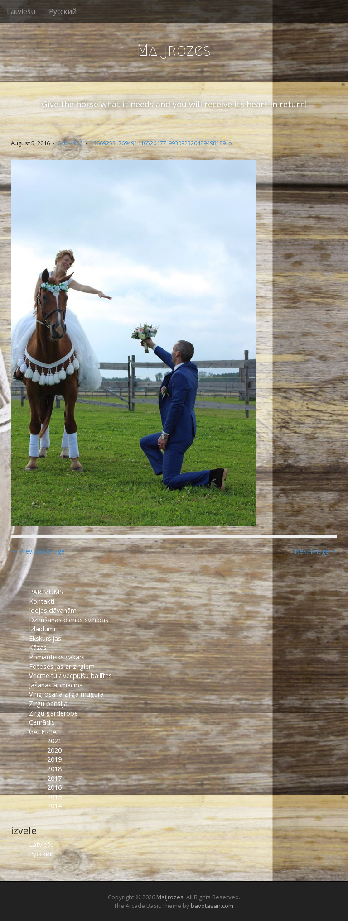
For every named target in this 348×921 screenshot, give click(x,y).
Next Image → (316, 551)
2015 (54, 796)
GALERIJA (43, 731)
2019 (54, 759)
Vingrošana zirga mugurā (66, 694)
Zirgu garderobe (53, 713)
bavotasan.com (212, 906)
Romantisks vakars (57, 657)
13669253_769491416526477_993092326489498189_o (161, 143)
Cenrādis (42, 722)
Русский (63, 11)
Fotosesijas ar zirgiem (62, 666)
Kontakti (42, 601)
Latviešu (21, 11)
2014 (54, 806)
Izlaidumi (42, 629)
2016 (54, 787)
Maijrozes (174, 50)
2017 (54, 778)
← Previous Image (38, 551)
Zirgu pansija (48, 703)
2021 (54, 740)
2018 (54, 768)
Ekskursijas (45, 638)
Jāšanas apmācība (56, 685)
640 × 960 (70, 143)
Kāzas (38, 647)
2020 (54, 750)
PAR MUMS (46, 591)
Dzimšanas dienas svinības (68, 620)
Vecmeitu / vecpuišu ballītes (70, 675)
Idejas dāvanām (53, 610)
